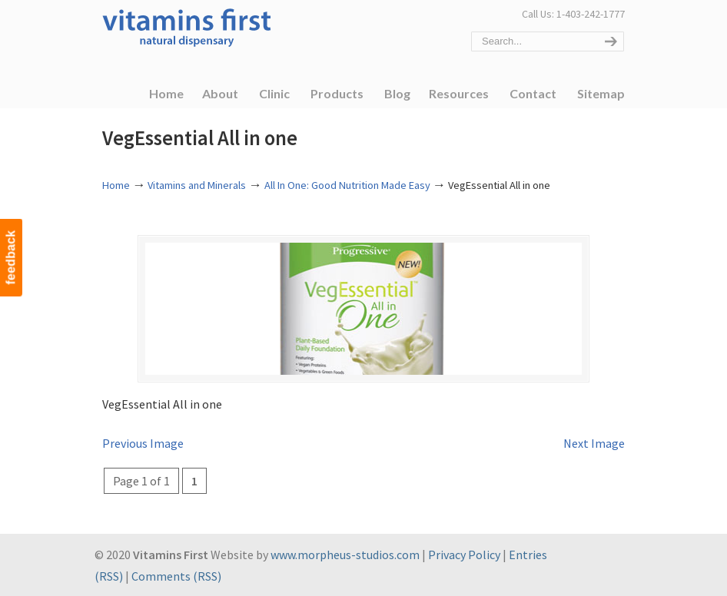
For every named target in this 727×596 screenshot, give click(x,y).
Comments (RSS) (176, 576)
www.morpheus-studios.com (345, 555)
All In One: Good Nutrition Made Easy (347, 185)
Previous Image (143, 444)
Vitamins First (186, 26)
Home (116, 185)
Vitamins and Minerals (197, 185)
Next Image (594, 444)
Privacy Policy (464, 555)
